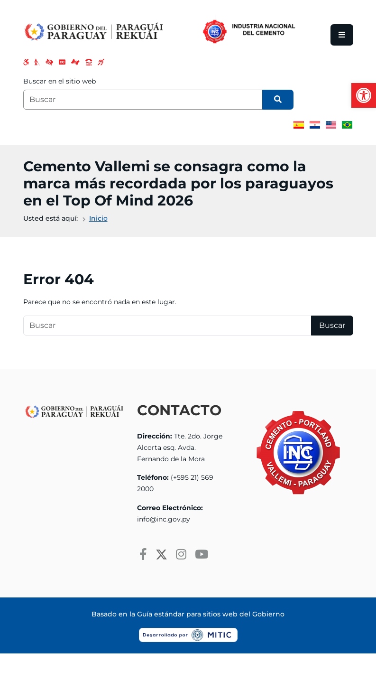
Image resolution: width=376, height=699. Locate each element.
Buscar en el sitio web (59, 81)
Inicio (98, 218)
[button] (363, 95)
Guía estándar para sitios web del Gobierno (210, 614)
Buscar (332, 325)
